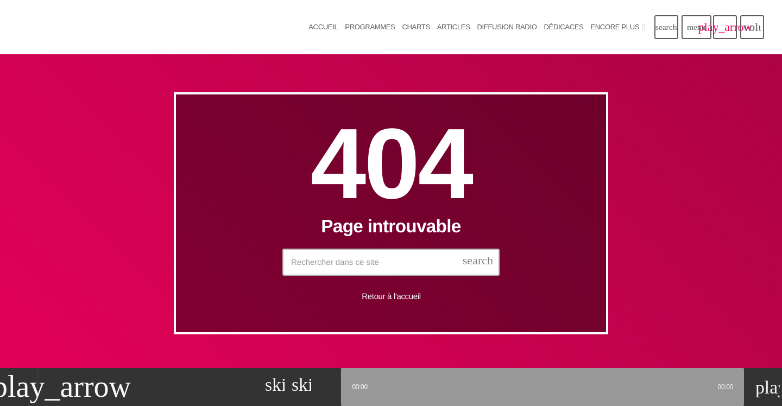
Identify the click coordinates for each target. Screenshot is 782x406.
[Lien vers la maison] (130, 27)
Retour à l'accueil (391, 296)
